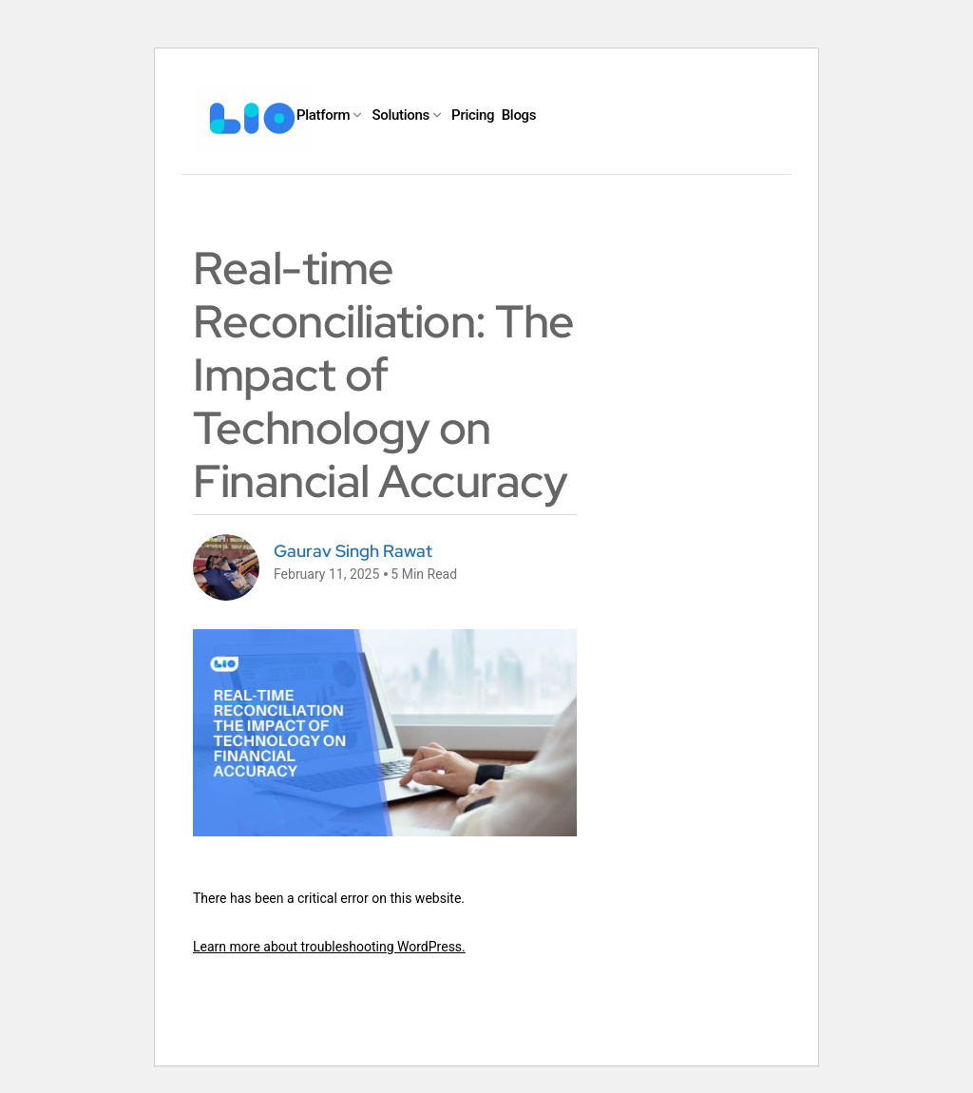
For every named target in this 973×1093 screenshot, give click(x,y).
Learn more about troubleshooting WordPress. (329, 946)
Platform (323, 115)
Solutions (400, 115)
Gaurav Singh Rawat (353, 551)
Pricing (472, 115)
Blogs (519, 115)
